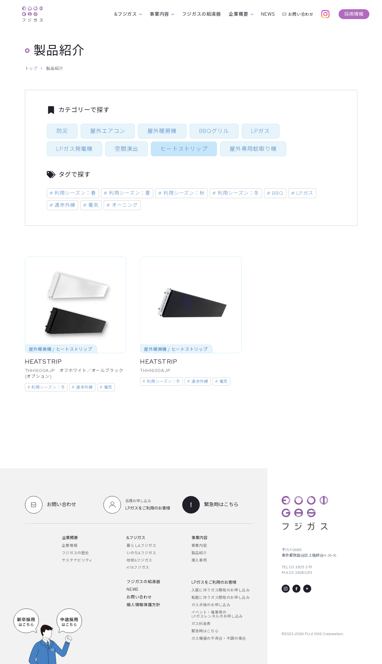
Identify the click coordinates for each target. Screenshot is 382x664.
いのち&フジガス (141, 552)
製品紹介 (199, 552)
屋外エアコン (107, 130)
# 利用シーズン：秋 (181, 193)
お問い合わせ (298, 14)
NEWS (268, 14)
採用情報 (354, 14)
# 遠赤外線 (63, 205)
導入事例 (199, 560)
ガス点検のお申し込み (211, 604)
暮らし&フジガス (141, 545)
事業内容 (162, 14)
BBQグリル (214, 130)
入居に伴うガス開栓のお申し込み (220, 590)
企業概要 (241, 14)
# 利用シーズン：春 (73, 193)
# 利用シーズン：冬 (235, 193)
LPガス (260, 130)
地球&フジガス (139, 560)
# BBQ (275, 193)
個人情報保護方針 (143, 604)
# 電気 (91, 205)
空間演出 (126, 148)
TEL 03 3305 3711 (297, 567)
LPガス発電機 (74, 148)
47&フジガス (138, 567)
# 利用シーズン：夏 (127, 193)
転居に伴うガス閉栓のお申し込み (220, 597)
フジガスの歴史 (75, 552)
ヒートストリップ (183, 148)
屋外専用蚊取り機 (253, 148)
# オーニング (122, 205)
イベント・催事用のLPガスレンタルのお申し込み (217, 614)
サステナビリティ (77, 560)
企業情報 (70, 545)
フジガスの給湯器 (201, 14)
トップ (31, 68)
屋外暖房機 (162, 130)
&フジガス (128, 14)
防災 (62, 130)
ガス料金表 (201, 623)
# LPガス (302, 193)
